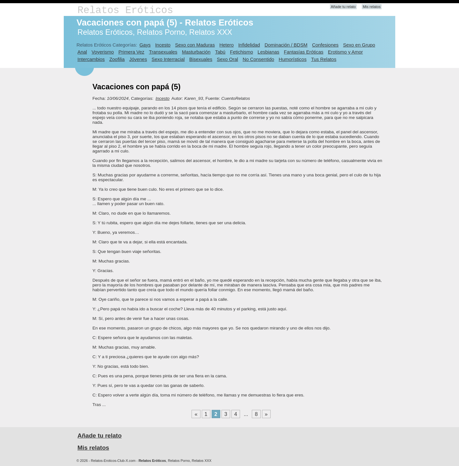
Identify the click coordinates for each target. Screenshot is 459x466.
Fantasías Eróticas (304, 52)
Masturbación (196, 52)
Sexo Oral (227, 59)
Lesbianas (268, 52)
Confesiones (325, 45)
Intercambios (91, 59)
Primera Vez (131, 52)
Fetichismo (241, 52)
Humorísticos (292, 59)
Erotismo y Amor (345, 52)
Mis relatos (372, 7)
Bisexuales (200, 59)
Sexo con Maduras (195, 45)
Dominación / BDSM (286, 45)
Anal (82, 52)
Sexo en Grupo (359, 45)
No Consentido (258, 59)
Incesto (163, 45)
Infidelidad (249, 45)
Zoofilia (117, 59)
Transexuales (163, 52)
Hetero (226, 45)
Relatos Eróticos (125, 10)
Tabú (220, 52)
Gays (144, 45)
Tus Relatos (323, 59)
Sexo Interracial (168, 59)
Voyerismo (102, 52)
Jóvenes (138, 59)
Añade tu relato (343, 7)
